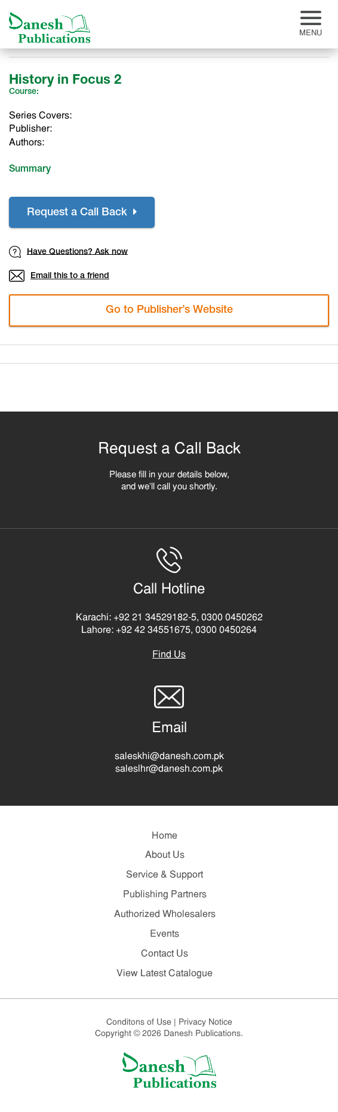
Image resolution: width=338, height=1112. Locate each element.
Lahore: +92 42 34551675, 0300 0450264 (169, 630)
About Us (165, 855)
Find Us (169, 655)
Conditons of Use (142, 1022)
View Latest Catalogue (164, 974)
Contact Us (164, 954)
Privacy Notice (205, 1022)
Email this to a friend (59, 276)
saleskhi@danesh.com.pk (169, 756)
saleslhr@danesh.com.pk (169, 769)
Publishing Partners (165, 895)
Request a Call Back (82, 212)
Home (164, 836)
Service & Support (164, 875)
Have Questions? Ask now (68, 252)
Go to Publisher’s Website (169, 310)
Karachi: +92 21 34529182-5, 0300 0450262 (169, 618)
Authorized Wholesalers (165, 914)
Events (164, 934)
